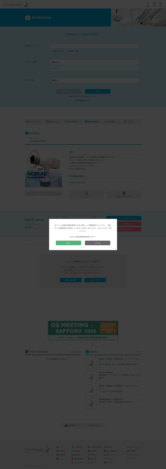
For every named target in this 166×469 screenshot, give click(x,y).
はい (68, 243)
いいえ (98, 243)
